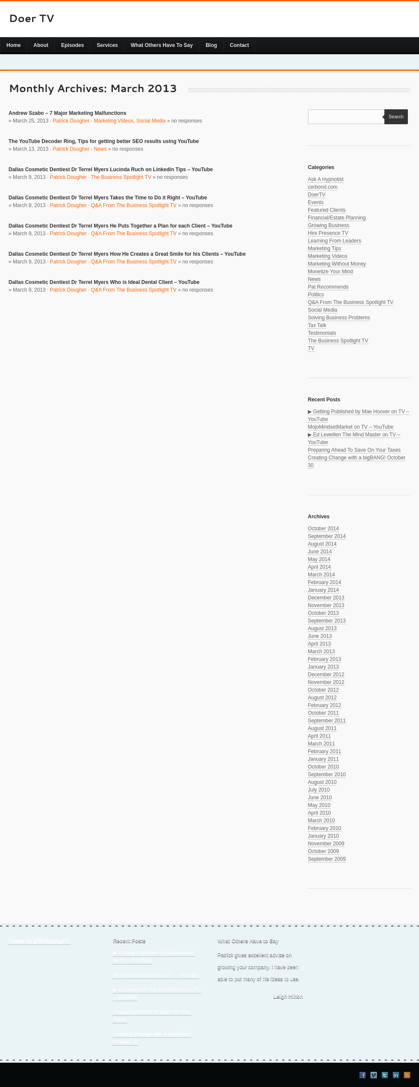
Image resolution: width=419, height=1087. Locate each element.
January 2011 (323, 759)
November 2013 (326, 605)
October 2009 (323, 851)
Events (316, 202)
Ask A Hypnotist (325, 179)
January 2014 (323, 590)
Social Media (151, 121)
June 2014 (320, 552)
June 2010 (320, 798)
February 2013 (324, 659)
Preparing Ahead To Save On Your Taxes (354, 450)
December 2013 (326, 598)
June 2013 (320, 636)
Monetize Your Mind (330, 272)
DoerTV (316, 195)
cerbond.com (322, 187)
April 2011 (319, 736)
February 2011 (324, 751)
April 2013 (319, 644)
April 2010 (319, 813)
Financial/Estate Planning (337, 218)
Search (394, 116)
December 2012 (326, 675)
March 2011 (321, 744)
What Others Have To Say (162, 45)
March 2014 (321, 575)
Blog (211, 45)
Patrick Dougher (71, 121)
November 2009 (326, 844)
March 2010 (321, 821)
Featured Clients (326, 210)
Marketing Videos (113, 121)
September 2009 (327, 859)
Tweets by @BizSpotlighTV (40, 941)
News (100, 149)
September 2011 (327, 721)
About (40, 45)
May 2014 (319, 559)
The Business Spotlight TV (121, 177)
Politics (316, 295)
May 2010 (319, 805)
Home (13, 45)
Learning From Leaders (334, 241)
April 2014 (319, 567)
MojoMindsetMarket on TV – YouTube (350, 427)
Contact (239, 45)
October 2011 (323, 713)
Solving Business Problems (339, 318)
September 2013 (327, 621)
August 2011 (322, 728)
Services (107, 45)
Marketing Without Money (337, 264)
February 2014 (324, 582)
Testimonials (322, 333)
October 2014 (323, 529)
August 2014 (322, 544)
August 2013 (322, 628)
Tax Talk (317, 325)
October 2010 (323, 767)
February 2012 (324, 705)
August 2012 (322, 698)
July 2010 (319, 790)
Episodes (72, 45)
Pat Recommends (328, 287)
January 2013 (323, 667)
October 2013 (323, 613)
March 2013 (321, 652)
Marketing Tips (324, 248)
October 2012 (323, 690)
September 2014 (327, 536)
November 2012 (326, 682)
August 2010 (322, 782)
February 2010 (324, 828)
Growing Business (328, 225)
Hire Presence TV (328, 233)
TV (311, 348)
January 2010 (323, 836)
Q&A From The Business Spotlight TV (134, 205)
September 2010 (327, 774)
